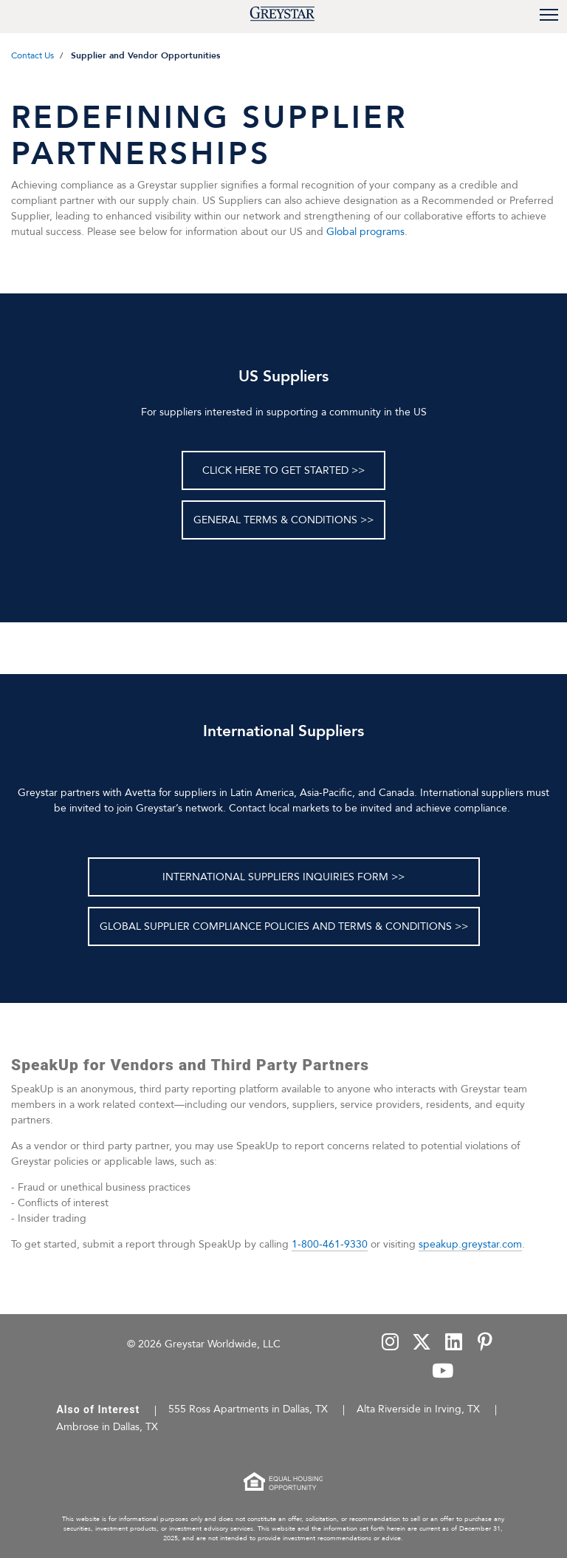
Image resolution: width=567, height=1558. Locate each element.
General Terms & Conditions (275, 520)
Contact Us (32, 55)
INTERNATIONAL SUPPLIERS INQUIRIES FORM (275, 877)
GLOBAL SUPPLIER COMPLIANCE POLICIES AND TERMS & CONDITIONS (276, 926)
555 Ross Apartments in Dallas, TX (248, 1409)
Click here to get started (275, 470)
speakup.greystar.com (470, 1244)
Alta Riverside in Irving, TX (418, 1409)
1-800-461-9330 (330, 1244)
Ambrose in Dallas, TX (107, 1427)
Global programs (365, 232)
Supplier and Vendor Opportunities (145, 55)
